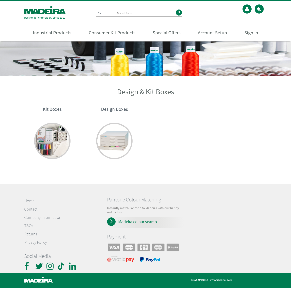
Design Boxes (114, 109)
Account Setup (212, 33)
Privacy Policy (35, 242)
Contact (30, 209)
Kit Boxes (52, 109)
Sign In (251, 33)
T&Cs (28, 225)
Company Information (42, 217)
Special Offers (166, 33)
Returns (30, 234)
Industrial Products (52, 33)
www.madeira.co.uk (221, 279)
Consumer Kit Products (112, 33)
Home (29, 200)
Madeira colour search (137, 221)
